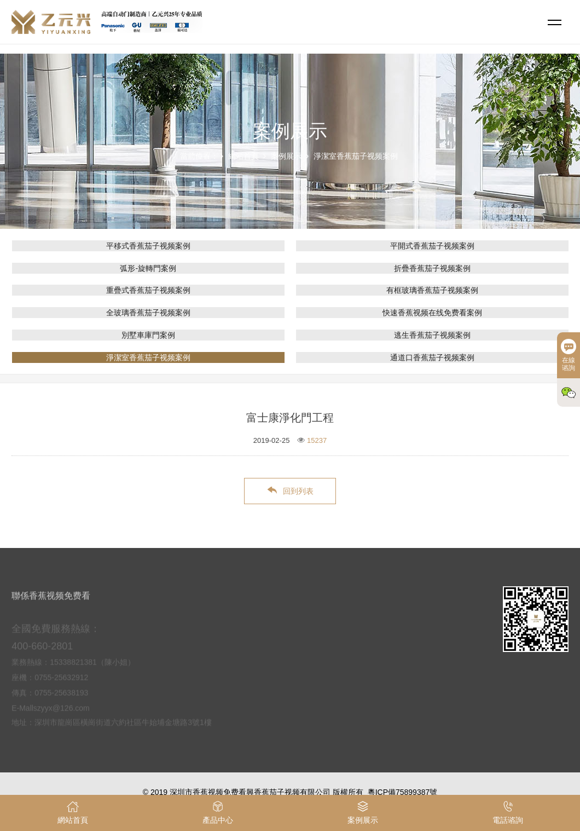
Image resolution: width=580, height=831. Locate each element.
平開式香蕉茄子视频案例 (432, 245)
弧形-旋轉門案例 (148, 268)
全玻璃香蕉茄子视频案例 (148, 312)
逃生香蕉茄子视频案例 (432, 335)
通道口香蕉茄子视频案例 (432, 357)
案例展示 (286, 156)
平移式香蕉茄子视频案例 (148, 245)
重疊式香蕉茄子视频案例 (148, 290)
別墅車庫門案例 (148, 335)
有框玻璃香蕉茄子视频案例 (432, 290)
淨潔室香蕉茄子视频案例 (356, 156)
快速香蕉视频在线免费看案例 (432, 312)
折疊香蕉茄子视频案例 (432, 268)
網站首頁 (243, 156)
